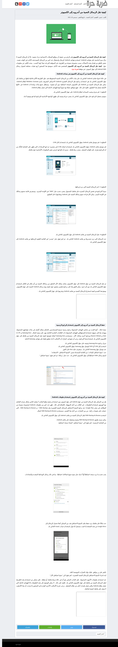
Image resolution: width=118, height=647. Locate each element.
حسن (98, 17)
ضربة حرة (16, 644)
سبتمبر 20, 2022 (70, 17)
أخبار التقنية (87, 17)
